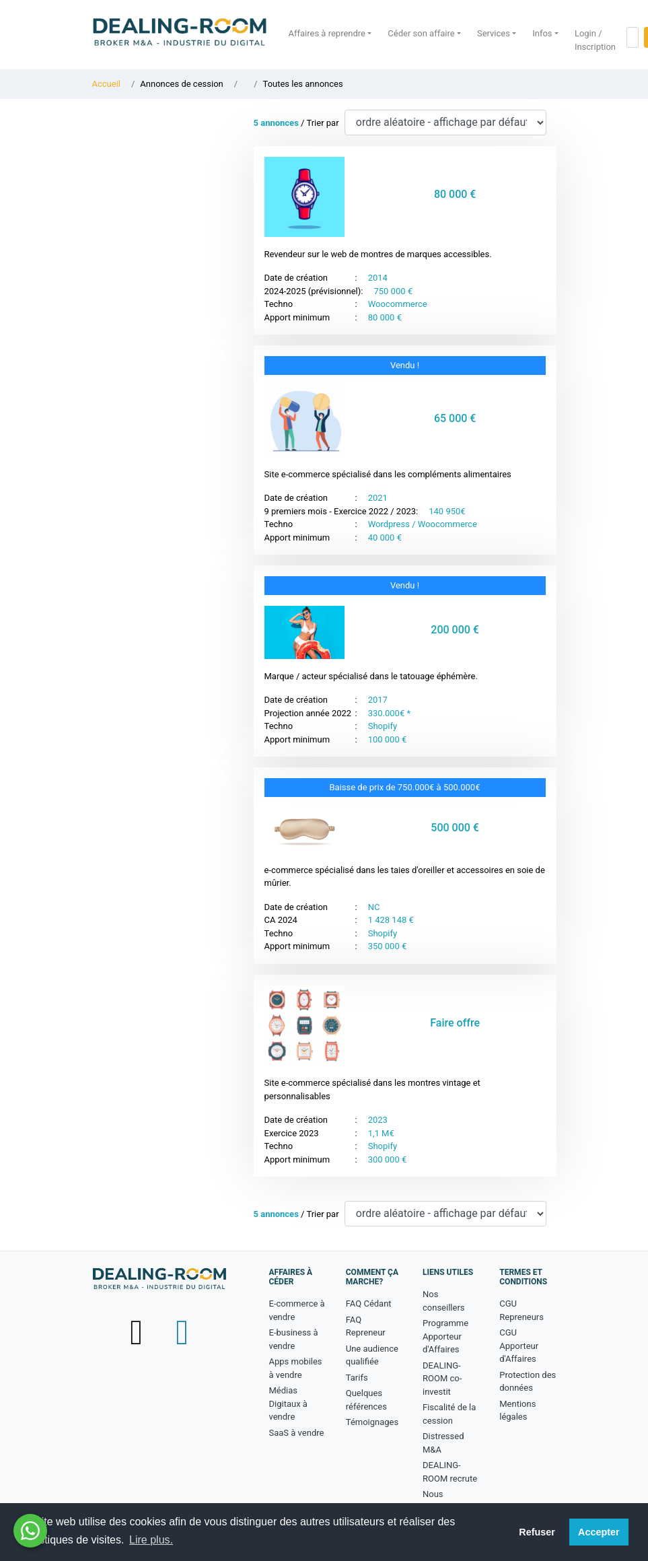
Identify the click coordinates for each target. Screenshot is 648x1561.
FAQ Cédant (369, 1303)
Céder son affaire (421, 33)
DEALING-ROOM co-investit (442, 1378)
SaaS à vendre (296, 1433)
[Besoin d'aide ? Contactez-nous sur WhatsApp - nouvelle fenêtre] (30, 1531)
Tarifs (357, 1378)
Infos (542, 33)
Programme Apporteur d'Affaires (445, 1336)
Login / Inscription (595, 40)
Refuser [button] (537, 1532)
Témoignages (372, 1422)
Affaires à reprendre (327, 33)
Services (493, 33)
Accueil (106, 84)
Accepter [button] (599, 1532)
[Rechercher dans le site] (632, 37)
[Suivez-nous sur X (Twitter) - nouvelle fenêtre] (137, 1332)
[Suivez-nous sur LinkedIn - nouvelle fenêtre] (182, 1332)
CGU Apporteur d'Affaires (518, 1345)
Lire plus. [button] (151, 1540)
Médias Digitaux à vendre (288, 1403)
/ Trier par (296, 123)
